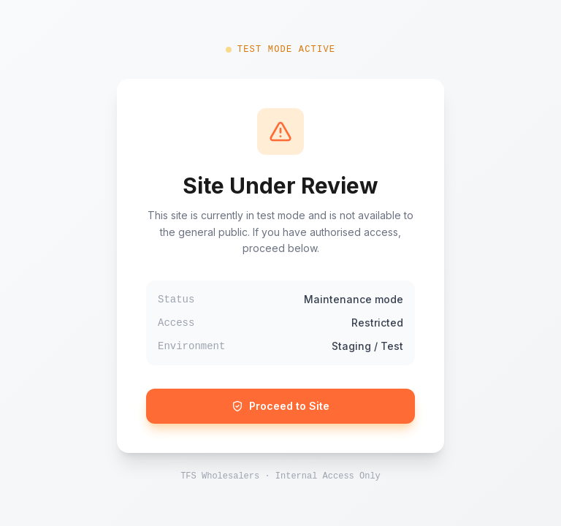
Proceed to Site (280, 406)
